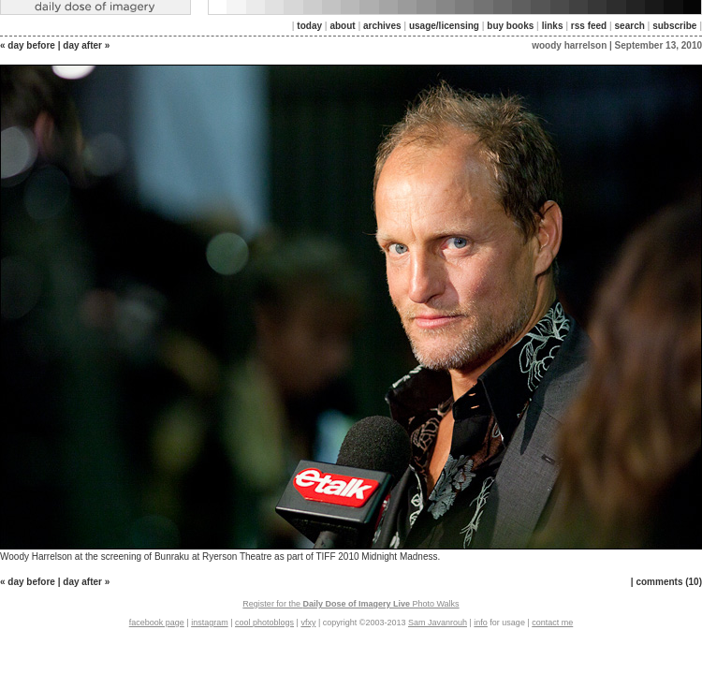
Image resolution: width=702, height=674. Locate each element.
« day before (27, 45)
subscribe (674, 26)
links (552, 26)
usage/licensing (444, 26)
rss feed (589, 26)
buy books (510, 26)
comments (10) (669, 582)
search (630, 26)
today (309, 26)
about (342, 26)
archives (382, 26)
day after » (86, 45)
